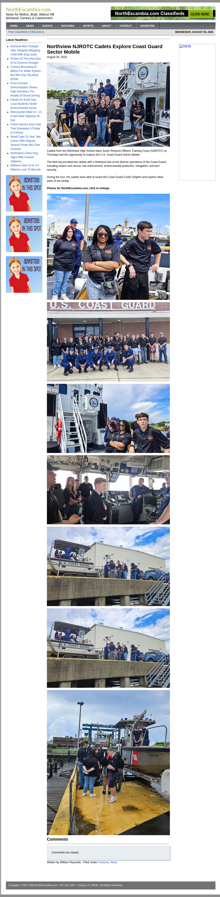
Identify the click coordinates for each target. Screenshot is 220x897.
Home (14, 25)
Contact (126, 25)
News (30, 25)
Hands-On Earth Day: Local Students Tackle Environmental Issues (23, 104)
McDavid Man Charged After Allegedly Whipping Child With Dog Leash (25, 50)
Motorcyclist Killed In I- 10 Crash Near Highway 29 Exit (26, 116)
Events (47, 25)
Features (67, 25)
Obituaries (36, 32)
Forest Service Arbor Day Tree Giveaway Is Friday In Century (25, 128)
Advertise (147, 25)
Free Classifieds (18, 32)
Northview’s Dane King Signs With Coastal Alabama (24, 157)
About (106, 25)
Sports (88, 25)
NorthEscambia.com (46, 885)
